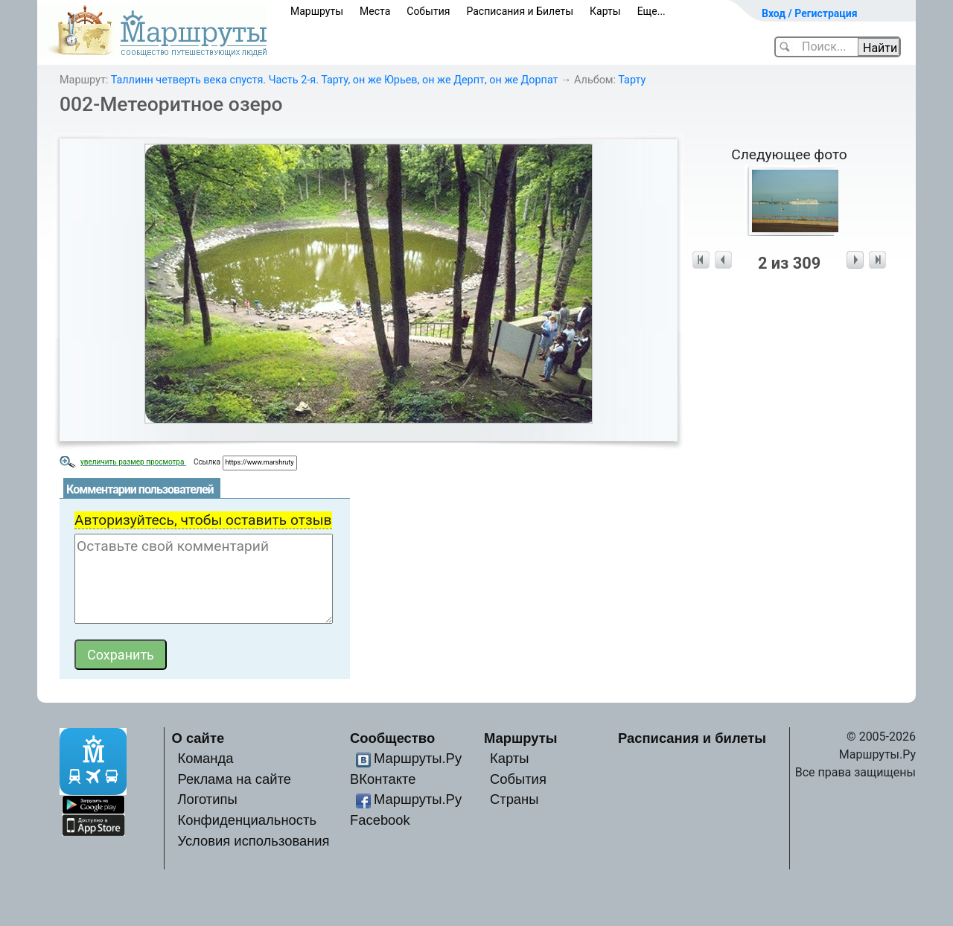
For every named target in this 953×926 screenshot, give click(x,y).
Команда (205, 758)
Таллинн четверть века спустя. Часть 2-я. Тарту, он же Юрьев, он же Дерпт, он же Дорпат (334, 80)
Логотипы (207, 799)
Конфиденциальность (246, 820)
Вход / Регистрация (810, 13)
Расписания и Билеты (519, 11)
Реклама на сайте (234, 779)
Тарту (632, 80)
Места (375, 11)
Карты (605, 11)
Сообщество (392, 738)
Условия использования (253, 841)
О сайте (198, 738)
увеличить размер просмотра (133, 462)
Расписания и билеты (692, 738)
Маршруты (316, 11)
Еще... (651, 11)
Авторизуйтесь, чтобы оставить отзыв (203, 520)
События (428, 11)
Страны (514, 799)
